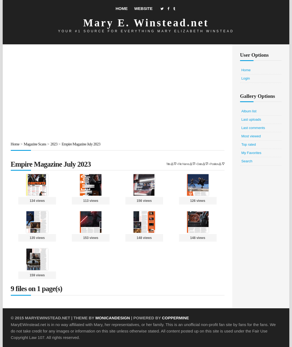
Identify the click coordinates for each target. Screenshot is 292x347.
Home (121, 8)
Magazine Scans (35, 144)
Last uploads (251, 119)
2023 (54, 144)
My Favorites (251, 153)
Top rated (248, 144)
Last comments (253, 128)
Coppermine (175, 318)
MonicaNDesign (112, 318)
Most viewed (251, 136)
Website (143, 8)
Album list (248, 111)
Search (246, 161)
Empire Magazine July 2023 (81, 144)
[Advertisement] (117, 93)
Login (245, 78)
